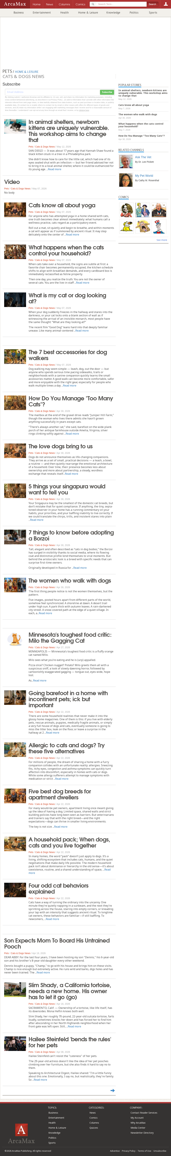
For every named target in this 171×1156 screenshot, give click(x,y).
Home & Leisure (88, 12)
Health (64, 12)
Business (19, 12)
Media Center (138, 1127)
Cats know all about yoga (62, 204)
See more (162, 240)
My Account (137, 1117)
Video (12, 181)
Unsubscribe (159, 1150)
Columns (94, 1122)
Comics (94, 1117)
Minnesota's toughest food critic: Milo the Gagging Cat (70, 637)
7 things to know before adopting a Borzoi (71, 534)
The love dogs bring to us (61, 445)
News (93, 1112)
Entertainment (42, 12)
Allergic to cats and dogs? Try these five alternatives (67, 747)
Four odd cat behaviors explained (58, 888)
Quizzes (94, 1127)
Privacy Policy (128, 1150)
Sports (153, 12)
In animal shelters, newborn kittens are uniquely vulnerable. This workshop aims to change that (69, 130)
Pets (31, 146)
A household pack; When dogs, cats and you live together (69, 841)
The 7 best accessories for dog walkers (68, 354)
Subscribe (107, 92)
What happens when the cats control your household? (66, 249)
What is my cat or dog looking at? (67, 297)
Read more (54, 169)
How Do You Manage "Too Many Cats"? (71, 400)
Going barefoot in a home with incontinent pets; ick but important (68, 698)
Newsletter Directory (142, 1132)
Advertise (115, 1150)
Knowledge (113, 12)
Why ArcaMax (138, 1122)
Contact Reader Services (144, 1112)
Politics (134, 12)
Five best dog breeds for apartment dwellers (60, 793)
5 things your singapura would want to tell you (67, 488)
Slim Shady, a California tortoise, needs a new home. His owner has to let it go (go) (70, 990)
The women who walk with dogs (70, 580)
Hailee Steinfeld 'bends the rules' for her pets (70, 1041)
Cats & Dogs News (45, 146)
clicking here (84, 110)
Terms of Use (144, 1150)
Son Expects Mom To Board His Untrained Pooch (57, 943)
